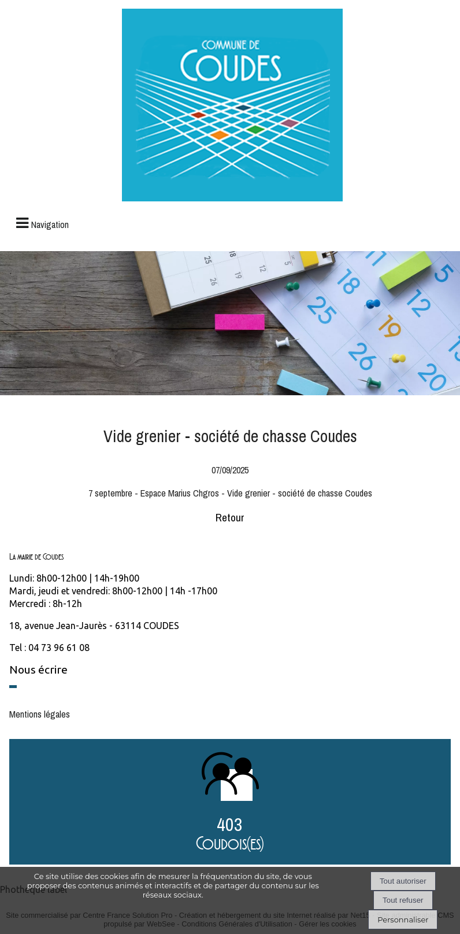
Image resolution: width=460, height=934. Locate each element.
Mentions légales (39, 714)
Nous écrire (38, 669)
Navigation (50, 224)
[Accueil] (232, 106)
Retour (230, 517)
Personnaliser (402, 919)
